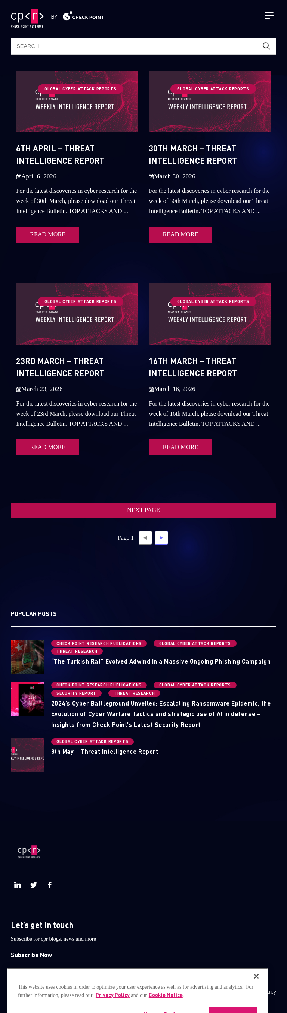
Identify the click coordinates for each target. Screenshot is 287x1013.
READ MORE (47, 234)
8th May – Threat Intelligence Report (104, 751)
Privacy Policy (258, 991)
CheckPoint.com (190, 991)
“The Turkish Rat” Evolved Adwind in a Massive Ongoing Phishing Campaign (161, 661)
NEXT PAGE (143, 510)
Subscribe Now (31, 955)
